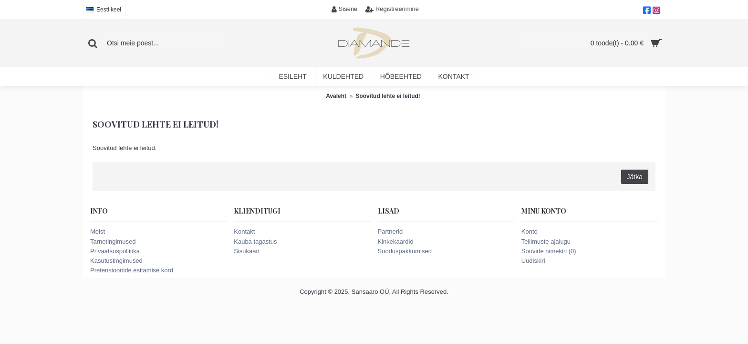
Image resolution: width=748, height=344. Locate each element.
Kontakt (244, 231)
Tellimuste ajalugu (546, 241)
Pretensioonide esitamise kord (131, 270)
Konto (529, 231)
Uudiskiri (533, 260)
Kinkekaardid (396, 241)
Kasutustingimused (116, 260)
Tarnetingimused (112, 241)
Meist (97, 231)
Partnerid (390, 231)
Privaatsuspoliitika (115, 251)
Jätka (635, 177)
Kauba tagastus (255, 241)
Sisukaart (247, 251)
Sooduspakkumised (405, 251)
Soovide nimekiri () (548, 251)
